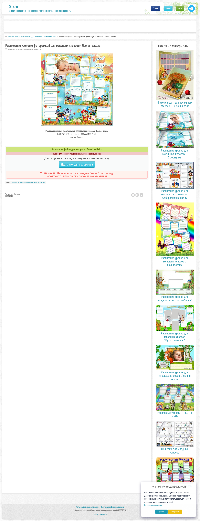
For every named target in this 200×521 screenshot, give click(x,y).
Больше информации (153, 505)
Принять (161, 512)
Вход (180, 8)
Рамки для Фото (34, 49)
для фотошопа (40, 183)
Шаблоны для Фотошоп (17, 49)
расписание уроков (18, 183)
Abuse (95, 514)
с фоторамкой (30, 183)
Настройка (175, 512)
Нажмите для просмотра (77, 164)
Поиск (155, 8)
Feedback (103, 514)
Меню (168, 8)
